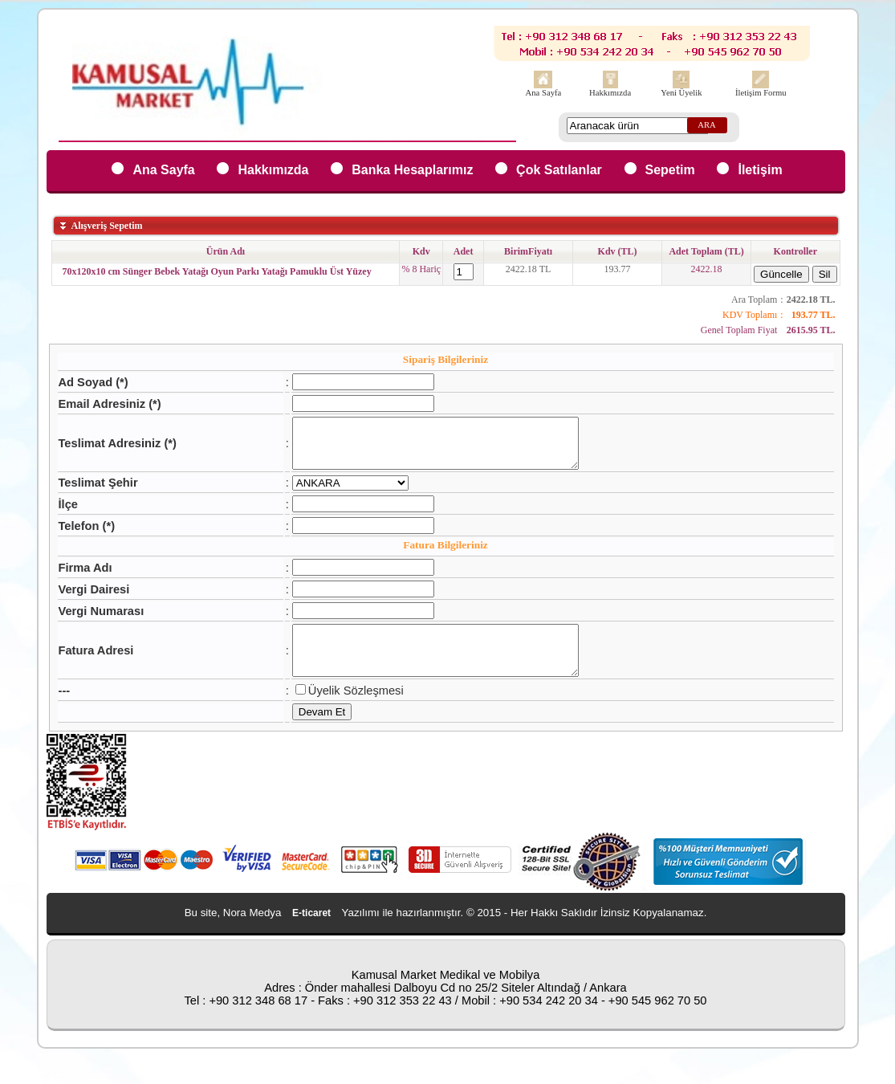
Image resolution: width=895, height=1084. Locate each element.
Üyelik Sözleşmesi (338, 709)
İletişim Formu (761, 92)
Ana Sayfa (544, 92)
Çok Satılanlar (559, 170)
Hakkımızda (610, 92)
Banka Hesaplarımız (412, 170)
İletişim (760, 170)
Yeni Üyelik (681, 92)
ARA (707, 124)
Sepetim (670, 170)
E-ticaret (311, 932)
